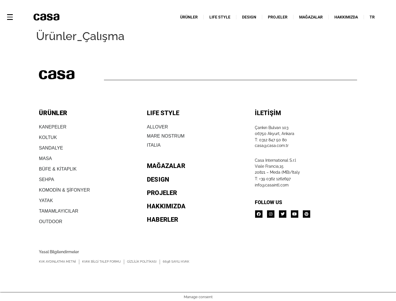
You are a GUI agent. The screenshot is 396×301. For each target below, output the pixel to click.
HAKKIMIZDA (346, 17)
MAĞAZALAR (311, 17)
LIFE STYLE (219, 17)
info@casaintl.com (272, 185)
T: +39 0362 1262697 (273, 179)
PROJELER (277, 17)
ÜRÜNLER (189, 17)
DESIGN (249, 17)
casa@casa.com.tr (272, 145)
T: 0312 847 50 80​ (271, 140)
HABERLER (162, 219)
